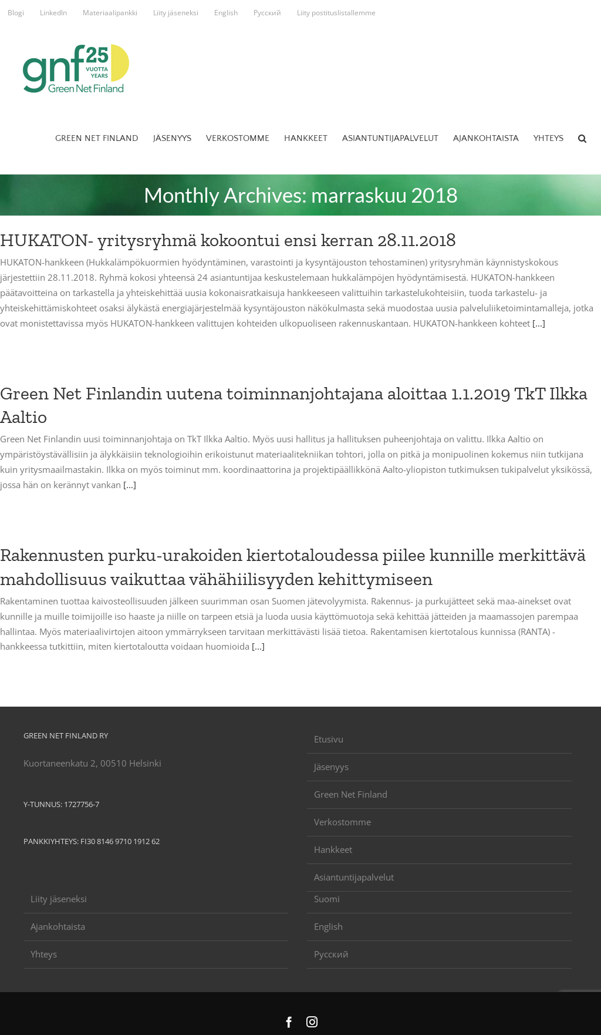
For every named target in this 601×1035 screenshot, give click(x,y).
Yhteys (44, 954)
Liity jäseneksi (59, 899)
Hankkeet (333, 849)
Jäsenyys (331, 766)
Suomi (327, 899)
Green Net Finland (350, 794)
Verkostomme (342, 822)
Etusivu (328, 739)
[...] (538, 323)
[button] (582, 138)
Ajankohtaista (58, 926)
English (328, 926)
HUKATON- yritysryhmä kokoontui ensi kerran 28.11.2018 (228, 239)
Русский (331, 954)
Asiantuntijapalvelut (354, 877)
